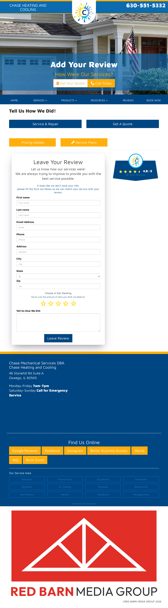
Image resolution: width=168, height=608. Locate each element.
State (19, 270)
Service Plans (84, 142)
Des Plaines (27, 494)
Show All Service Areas (84, 503)
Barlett (65, 494)
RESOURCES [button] (99, 100)
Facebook (52, 451)
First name (23, 197)
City (19, 258)
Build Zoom (35, 460)
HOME (14, 100)
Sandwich (103, 494)
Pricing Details (32, 142)
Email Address (25, 222)
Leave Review (58, 338)
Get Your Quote (70, 83)
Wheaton (27, 479)
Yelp (15, 460)
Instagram (75, 451)
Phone (20, 234)
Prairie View (65, 479)
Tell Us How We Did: (28, 310)
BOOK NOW (154, 100)
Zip (18, 280)
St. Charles (65, 486)
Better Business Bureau (108, 451)
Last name (22, 209)
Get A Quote (122, 124)
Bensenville (141, 486)
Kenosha (103, 486)
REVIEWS (128, 100)
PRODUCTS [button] (69, 100)
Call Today (101, 83)
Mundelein (141, 479)
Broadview (103, 479)
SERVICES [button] (40, 100)
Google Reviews (25, 451)
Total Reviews (135, 174)
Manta (139, 451)
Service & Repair (45, 124)
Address (21, 246)
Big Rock (27, 486)
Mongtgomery (141, 494)
